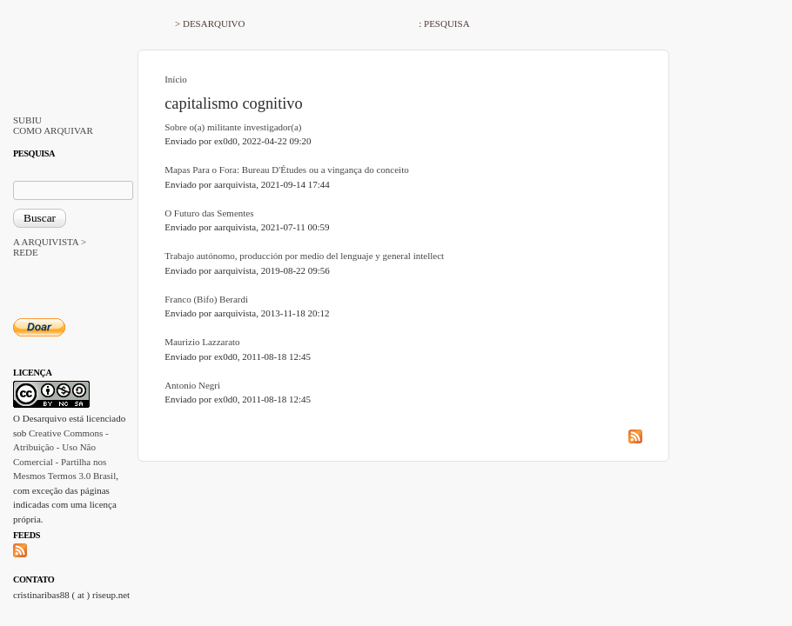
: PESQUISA (444, 23)
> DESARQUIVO (210, 23)
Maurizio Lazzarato (201, 341)
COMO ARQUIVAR (53, 130)
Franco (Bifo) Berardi (206, 299)
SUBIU (27, 120)
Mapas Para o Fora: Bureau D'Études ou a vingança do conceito (286, 169)
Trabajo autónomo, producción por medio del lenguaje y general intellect (304, 255)
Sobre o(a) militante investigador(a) (232, 127)
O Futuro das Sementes (208, 213)
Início (175, 79)
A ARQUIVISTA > (49, 241)
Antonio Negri (192, 385)
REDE (25, 252)
